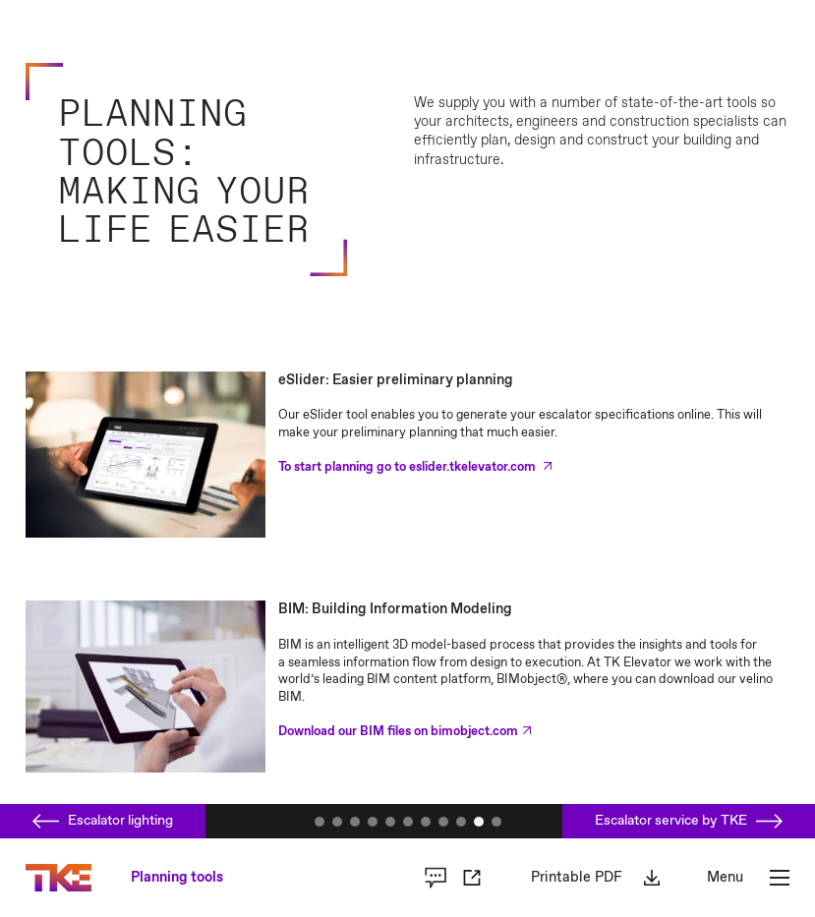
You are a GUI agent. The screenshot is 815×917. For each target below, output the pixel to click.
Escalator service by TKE (689, 821)
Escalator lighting (102, 821)
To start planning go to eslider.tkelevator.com (408, 467)
